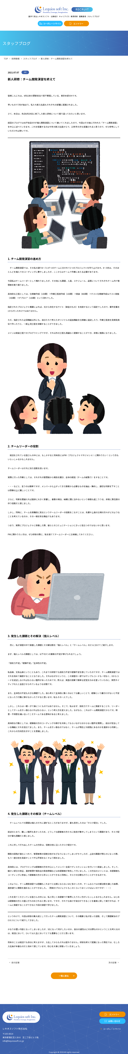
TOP (6, 58)
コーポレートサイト (52, 23)
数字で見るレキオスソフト (39, 16)
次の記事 (112, 962)
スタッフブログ (93, 16)
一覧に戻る (64, 975)
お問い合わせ (114, 1021)
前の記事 (16, 962)
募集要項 (82, 16)
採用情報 (16, 58)
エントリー (78, 23)
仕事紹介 (54, 16)
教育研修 (74, 16)
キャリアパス (64, 16)
